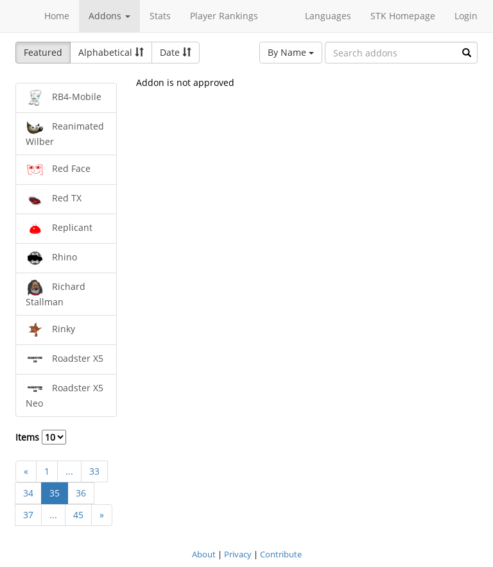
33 (94, 471)
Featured (43, 52)
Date (175, 52)
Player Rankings (224, 16)
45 (78, 515)
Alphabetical (111, 52)
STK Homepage (402, 16)
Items (40, 437)
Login (466, 16)
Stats (160, 16)
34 (28, 493)
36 (81, 493)
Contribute (281, 554)
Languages (328, 16)
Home (56, 16)
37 (28, 515)
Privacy (238, 554)
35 (54, 493)
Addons (109, 16)
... (69, 471)
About (204, 554)
